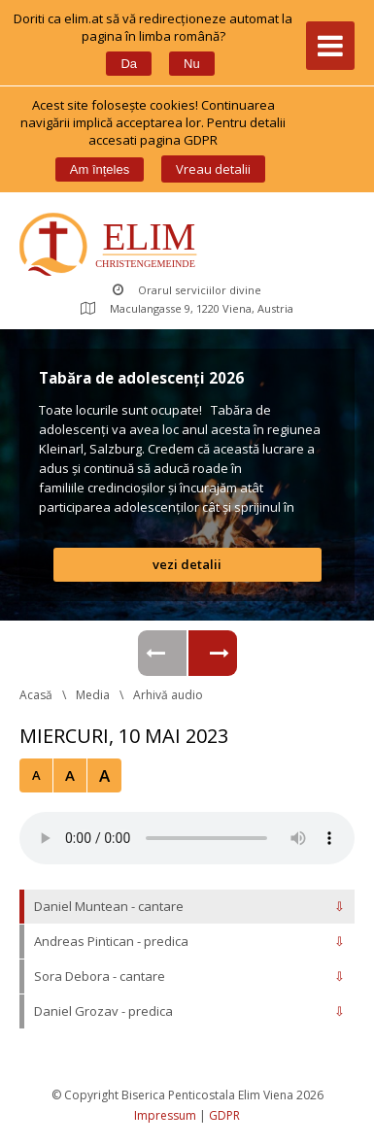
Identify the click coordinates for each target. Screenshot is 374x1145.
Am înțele (99, 169)
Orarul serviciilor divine (187, 290)
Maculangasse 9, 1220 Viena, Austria (187, 308)
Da (128, 63)
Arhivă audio (168, 695)
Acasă (35, 695)
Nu (192, 63)
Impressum (165, 1115)
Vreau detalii (213, 169)
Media (93, 695)
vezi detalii (187, 564)
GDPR (224, 1115)
